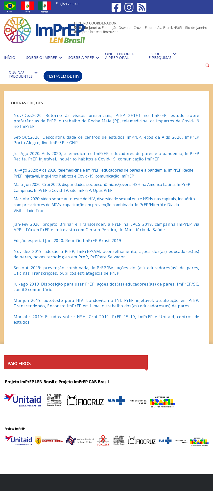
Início (9, 57)
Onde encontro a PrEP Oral (121, 55)
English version (67, 3)
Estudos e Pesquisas (159, 55)
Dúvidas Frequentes (21, 74)
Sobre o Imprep (41, 57)
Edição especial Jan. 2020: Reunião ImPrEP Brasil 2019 (67, 240)
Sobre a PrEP (81, 57)
